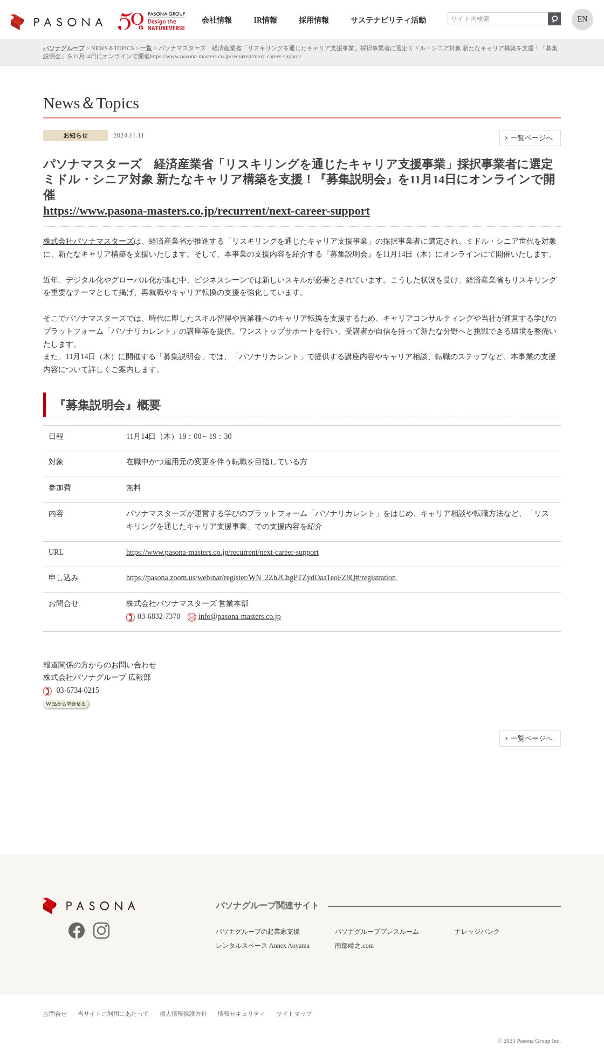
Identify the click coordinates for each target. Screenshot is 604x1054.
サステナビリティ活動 (388, 20)
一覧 (146, 48)
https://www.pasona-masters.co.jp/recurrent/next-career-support (206, 210)
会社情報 (217, 20)
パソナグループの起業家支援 (258, 931)
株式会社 (58, 241)
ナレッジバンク (477, 931)
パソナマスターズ (103, 241)
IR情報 (265, 20)
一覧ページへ (532, 138)
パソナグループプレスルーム (377, 931)
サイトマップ (294, 1013)
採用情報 (314, 20)
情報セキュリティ (241, 1013)
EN (583, 19)
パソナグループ (64, 48)
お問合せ (55, 1013)
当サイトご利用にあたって (113, 1013)
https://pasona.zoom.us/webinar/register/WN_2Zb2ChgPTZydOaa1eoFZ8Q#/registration (262, 578)
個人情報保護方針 (183, 1013)
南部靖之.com (354, 945)
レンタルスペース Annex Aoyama (263, 945)
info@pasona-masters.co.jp (239, 616)
